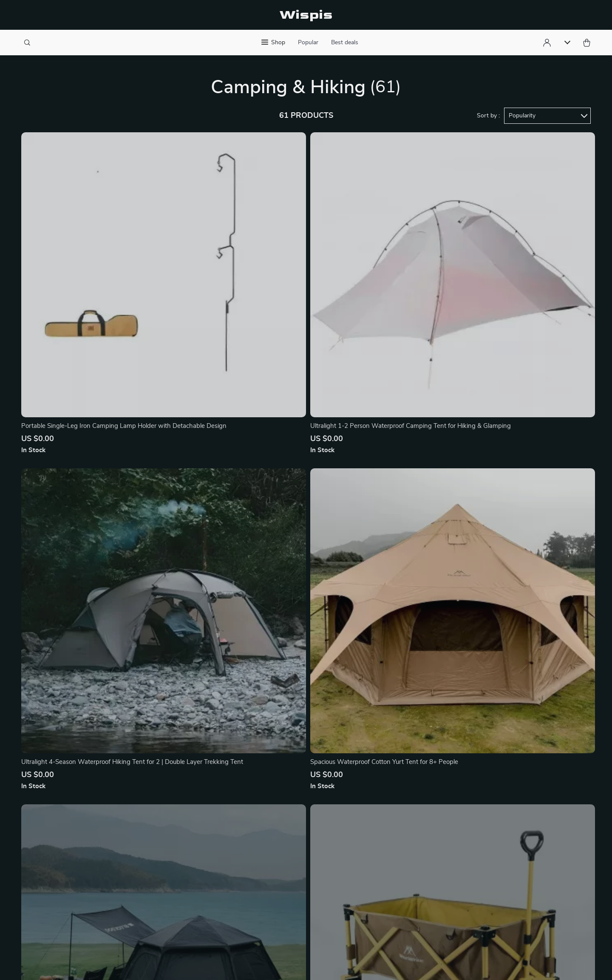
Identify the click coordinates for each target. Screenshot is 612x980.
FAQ (281, 854)
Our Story (208, 826)
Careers (205, 882)
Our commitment (467, 874)
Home (369, 826)
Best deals (344, 43)
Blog (200, 854)
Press (202, 868)
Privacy (249, 964)
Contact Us (291, 826)
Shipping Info (295, 840)
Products (374, 840)
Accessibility (277, 964)
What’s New (379, 854)
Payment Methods (302, 882)
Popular (308, 43)
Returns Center (297, 868)
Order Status (294, 896)
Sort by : (488, 116)
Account (373, 868)
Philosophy (210, 840)
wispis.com (458, 826)
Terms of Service (218, 896)
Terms (231, 964)
